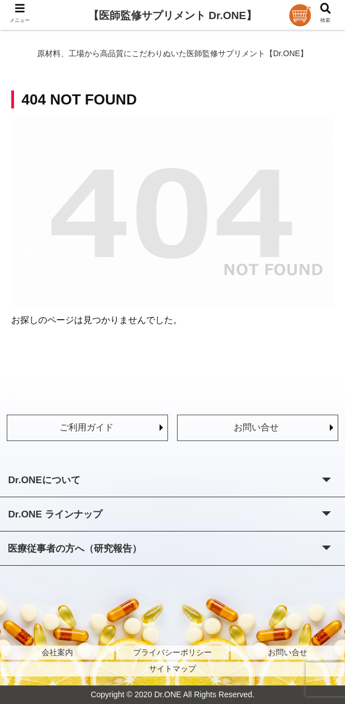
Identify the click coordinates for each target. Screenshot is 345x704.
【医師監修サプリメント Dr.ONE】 (172, 15)
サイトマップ (172, 668)
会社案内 (57, 652)
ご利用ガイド (87, 427)
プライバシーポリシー (172, 652)
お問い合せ (256, 427)
